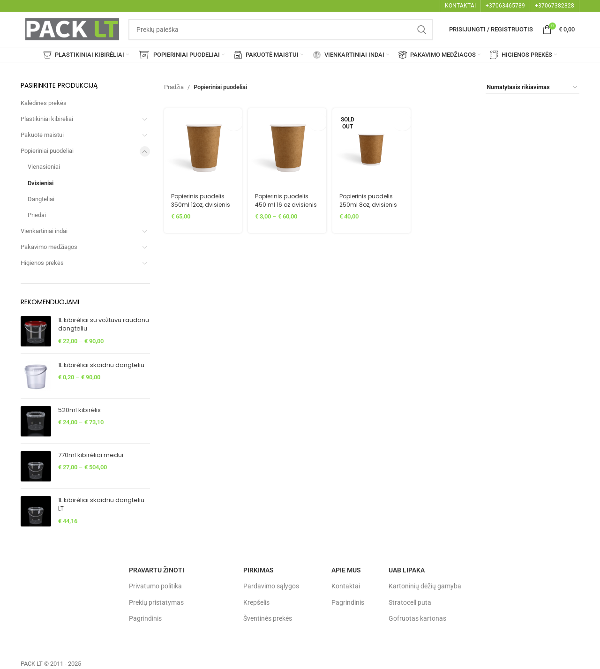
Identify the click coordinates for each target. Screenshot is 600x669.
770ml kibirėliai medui (90, 455)
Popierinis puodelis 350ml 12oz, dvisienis (200, 202)
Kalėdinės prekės (44, 102)
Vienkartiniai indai (44, 230)
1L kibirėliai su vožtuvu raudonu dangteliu (103, 324)
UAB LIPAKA (407, 570)
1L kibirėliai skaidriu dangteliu (101, 365)
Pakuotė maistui (42, 134)
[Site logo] (72, 28)
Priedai (37, 214)
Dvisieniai (40, 183)
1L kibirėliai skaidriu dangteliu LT (101, 504)
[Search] (280, 29)
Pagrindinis (145, 618)
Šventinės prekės (267, 618)
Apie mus (346, 570)
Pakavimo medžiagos (49, 246)
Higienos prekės (42, 262)
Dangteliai (41, 199)
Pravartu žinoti (156, 570)
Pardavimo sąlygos (271, 586)
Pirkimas (258, 570)
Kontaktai (345, 586)
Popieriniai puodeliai (47, 150)
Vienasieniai (44, 166)
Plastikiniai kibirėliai (47, 118)
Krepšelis (256, 602)
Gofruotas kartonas (417, 618)
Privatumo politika (155, 586)
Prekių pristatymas (156, 602)
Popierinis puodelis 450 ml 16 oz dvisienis (285, 202)
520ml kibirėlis (79, 410)
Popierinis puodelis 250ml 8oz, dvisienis (371, 197)
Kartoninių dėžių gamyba (425, 586)
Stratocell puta (410, 602)
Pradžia (174, 86)
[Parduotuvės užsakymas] (532, 87)
